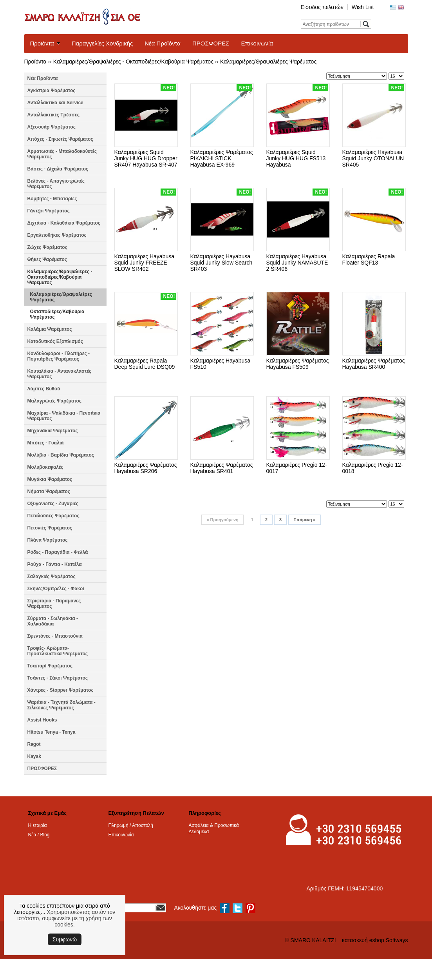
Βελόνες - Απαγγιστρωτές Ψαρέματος (56, 183)
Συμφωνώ (64, 939)
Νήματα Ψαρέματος (48, 491)
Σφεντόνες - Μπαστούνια (55, 636)
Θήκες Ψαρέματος (47, 259)
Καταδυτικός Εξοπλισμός (55, 341)
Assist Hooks (42, 720)
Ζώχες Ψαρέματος (47, 247)
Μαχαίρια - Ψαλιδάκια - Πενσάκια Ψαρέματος (64, 415)
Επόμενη (304, 519)
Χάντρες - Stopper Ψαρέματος (60, 690)
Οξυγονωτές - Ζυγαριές (53, 503)
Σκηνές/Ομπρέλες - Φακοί (55, 588)
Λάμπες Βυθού (43, 389)
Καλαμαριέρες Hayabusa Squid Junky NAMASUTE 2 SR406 (297, 262)
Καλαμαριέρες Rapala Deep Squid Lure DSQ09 (144, 363)
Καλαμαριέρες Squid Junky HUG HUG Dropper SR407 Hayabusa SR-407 (145, 158)
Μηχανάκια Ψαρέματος (52, 430)
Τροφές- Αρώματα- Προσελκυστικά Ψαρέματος (57, 650)
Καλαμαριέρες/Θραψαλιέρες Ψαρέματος (268, 61)
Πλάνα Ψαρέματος (47, 540)
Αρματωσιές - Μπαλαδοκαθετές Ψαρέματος (62, 154)
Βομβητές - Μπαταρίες (52, 198)
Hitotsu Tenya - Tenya (51, 732)
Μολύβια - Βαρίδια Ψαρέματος (60, 455)
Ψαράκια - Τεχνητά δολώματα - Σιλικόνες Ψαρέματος (61, 705)
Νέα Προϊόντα (163, 43)
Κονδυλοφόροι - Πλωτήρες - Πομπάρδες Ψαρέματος (58, 356)
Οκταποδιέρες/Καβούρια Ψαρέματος (57, 314)
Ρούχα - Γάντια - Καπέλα (54, 564)
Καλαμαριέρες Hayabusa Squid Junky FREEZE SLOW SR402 (144, 262)
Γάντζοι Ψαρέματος (48, 211)
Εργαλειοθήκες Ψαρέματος (57, 235)
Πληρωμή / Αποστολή (130, 825)
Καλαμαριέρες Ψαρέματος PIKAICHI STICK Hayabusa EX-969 (221, 158)
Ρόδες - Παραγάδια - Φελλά (57, 552)
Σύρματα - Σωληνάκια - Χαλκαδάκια (52, 621)
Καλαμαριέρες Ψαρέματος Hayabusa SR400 (373, 363)
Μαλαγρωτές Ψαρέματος (54, 401)
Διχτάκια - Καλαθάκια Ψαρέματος (64, 223)
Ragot (34, 744)
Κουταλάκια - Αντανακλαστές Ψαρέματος (59, 373)
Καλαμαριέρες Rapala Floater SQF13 (368, 259)
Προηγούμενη (222, 519)
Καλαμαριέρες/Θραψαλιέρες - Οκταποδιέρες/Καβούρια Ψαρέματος (133, 61)
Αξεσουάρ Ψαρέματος (51, 127)
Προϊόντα (42, 43)
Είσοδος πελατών (322, 7)
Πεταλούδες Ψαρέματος (53, 515)
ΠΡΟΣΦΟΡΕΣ (211, 43)
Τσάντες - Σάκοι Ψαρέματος (57, 678)
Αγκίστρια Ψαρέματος (51, 90)
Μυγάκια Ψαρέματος (49, 479)
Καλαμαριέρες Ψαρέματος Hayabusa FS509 (297, 363)
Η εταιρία (37, 825)
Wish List (363, 7)
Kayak (34, 756)
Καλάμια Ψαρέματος (49, 329)
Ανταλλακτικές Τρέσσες (53, 115)
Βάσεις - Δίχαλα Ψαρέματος (58, 169)
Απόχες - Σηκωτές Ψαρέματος (60, 139)
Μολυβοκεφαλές (45, 467)
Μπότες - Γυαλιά (45, 443)
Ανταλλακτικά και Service (55, 102)
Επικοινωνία (257, 43)
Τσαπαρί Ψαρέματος (49, 666)
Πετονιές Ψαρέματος (49, 528)
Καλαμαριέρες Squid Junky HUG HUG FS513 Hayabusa (296, 158)
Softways (397, 940)
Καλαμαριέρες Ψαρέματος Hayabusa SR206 (145, 468)
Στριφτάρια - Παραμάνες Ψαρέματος (54, 603)
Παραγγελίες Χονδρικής (102, 43)
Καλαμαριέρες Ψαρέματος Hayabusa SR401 (221, 468)
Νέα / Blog (39, 835)
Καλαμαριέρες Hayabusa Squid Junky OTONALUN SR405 (373, 158)
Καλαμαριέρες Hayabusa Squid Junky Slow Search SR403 (221, 262)
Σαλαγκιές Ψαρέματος (51, 576)
